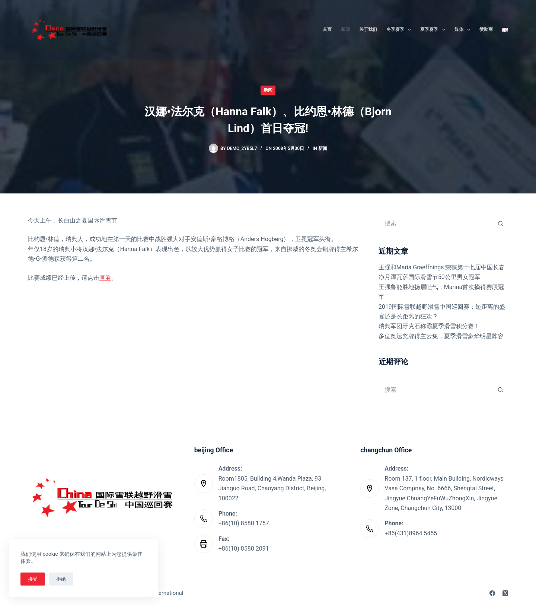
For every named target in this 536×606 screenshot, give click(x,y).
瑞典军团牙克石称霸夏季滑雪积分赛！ (429, 326)
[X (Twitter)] (505, 593)
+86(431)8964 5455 (411, 533)
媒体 (463, 29)
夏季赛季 (434, 29)
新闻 (345, 29)
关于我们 (368, 29)
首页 (327, 29)
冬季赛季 (400, 29)
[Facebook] (492, 593)
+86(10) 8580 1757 (243, 523)
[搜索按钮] (500, 223)
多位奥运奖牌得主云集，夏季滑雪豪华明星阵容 (441, 336)
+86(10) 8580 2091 (243, 548)
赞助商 (486, 29)
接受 (33, 579)
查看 (105, 277)
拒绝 (61, 579)
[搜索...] (436, 223)
